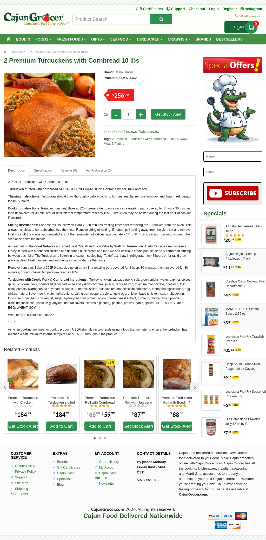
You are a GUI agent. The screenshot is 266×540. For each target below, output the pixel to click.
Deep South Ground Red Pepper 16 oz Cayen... (242, 366)
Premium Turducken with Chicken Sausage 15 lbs (23, 400)
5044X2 (182, 139)
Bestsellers (229, 39)
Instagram (251, 9)
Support (19, 477)
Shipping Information (19, 491)
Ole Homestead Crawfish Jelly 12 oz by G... (242, 421)
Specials (61, 479)
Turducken (149, 39)
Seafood (120, 39)
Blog (58, 484)
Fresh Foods (71, 39)
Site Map (19, 483)
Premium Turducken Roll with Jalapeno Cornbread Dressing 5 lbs (138, 400)
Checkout (197, 9)
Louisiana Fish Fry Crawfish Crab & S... (244, 339)
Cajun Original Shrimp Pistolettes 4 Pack (240, 256)
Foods (43, 39)
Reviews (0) (69, 170)
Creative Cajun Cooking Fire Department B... (245, 284)
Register (229, 9)
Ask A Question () (98, 170)
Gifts (98, 39)
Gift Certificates (149, 9)
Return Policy (23, 466)
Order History (107, 462)
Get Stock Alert (168, 114)
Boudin (23, 39)
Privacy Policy (23, 471)
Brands (203, 39)
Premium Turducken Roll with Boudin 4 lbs (177, 400)
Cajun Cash (64, 473)
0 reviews (130, 132)
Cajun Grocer (124, 72)
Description (16, 170)
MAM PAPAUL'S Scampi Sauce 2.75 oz (242, 311)
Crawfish (179, 39)
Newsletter (105, 483)
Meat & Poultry (114, 144)
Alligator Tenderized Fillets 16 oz (243, 229)
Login (214, 9)
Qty (106, 114)
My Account (105, 467)
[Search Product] (161, 19)
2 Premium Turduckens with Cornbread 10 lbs (59, 52)
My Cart (251, 27)
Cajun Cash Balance (106, 475)
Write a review (149, 132)
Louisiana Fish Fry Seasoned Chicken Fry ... (245, 394)
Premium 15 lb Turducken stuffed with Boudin (61, 400)
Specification (43, 170)
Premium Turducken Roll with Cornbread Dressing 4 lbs (100, 400)
